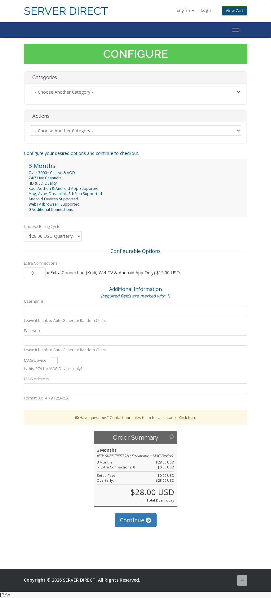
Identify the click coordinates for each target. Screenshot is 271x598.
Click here (187, 417)
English (185, 10)
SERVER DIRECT (66, 11)
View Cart (234, 10)
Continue (135, 520)
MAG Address (36, 379)
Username (33, 301)
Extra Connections (40, 263)
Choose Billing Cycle (42, 226)
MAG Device (35, 360)
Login (206, 10)
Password (33, 330)
